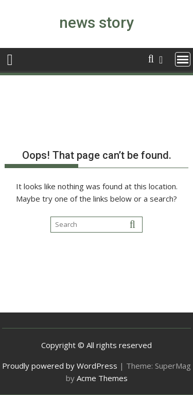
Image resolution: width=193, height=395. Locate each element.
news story (96, 22)
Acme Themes (102, 378)
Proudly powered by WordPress (59, 365)
